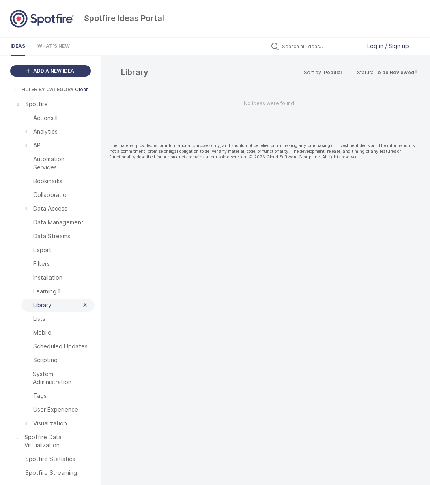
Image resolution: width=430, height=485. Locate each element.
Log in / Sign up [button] (390, 46)
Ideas (18, 46)
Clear (81, 89)
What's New (53, 46)
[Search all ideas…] (320, 46)
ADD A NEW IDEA (50, 71)
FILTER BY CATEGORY (43, 89)
